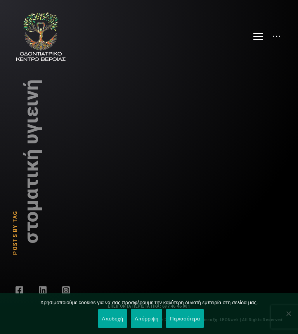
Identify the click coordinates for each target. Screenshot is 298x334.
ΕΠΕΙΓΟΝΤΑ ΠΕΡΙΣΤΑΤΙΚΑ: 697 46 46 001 (149, 306)
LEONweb (229, 320)
